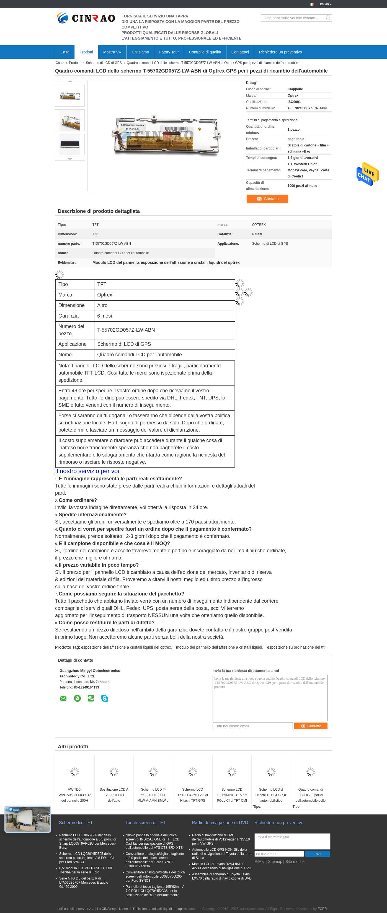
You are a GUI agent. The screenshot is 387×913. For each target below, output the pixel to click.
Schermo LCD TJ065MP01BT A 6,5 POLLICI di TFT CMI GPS (232, 795)
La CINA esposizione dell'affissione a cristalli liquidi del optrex (142, 909)
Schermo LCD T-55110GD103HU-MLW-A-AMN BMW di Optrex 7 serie (153, 795)
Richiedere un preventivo (280, 52)
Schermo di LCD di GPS (104, 63)
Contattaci (240, 52)
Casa (64, 52)
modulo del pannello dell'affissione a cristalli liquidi (219, 647)
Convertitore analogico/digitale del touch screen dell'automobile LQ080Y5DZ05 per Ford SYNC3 (155, 876)
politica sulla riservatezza (75, 909)
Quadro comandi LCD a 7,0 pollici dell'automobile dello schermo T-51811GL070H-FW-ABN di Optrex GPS (311, 795)
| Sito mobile (294, 861)
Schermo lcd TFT (76, 822)
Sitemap (275, 861)
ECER (322, 909)
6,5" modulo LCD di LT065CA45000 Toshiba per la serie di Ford (85, 870)
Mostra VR (112, 52)
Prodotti (86, 52)
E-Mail (259, 861)
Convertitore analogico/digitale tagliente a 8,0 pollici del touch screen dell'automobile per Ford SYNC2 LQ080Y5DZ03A (155, 860)
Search (328, 18)
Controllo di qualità (205, 52)
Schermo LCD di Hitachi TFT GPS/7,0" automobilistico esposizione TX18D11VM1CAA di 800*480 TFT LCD (271, 795)
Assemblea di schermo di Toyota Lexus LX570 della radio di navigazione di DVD (222, 876)
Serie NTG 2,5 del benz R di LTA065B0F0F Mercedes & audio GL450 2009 (83, 882)
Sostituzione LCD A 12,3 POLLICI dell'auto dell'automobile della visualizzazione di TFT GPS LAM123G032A (114, 795)
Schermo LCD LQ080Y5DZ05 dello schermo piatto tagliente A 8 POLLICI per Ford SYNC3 (86, 858)
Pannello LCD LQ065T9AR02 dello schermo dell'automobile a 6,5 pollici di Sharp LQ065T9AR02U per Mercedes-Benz (87, 841)
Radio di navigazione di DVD (220, 822)
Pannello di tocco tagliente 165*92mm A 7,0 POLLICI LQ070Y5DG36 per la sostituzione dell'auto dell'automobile (155, 891)
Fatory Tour (169, 52)
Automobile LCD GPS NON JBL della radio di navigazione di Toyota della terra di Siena (222, 854)
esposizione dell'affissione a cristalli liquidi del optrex (126, 647)
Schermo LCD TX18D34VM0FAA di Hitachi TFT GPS (192, 795)
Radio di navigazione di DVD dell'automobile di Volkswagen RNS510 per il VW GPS (221, 839)
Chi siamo (140, 52)
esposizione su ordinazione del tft (295, 647)
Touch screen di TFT (145, 822)
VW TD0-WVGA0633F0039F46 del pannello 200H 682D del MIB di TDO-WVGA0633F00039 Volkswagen (75, 795)
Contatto (271, 199)
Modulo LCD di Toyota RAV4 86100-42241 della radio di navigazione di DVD (221, 866)
